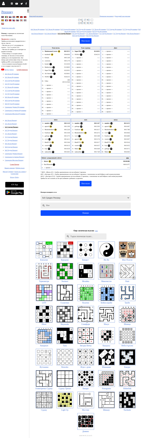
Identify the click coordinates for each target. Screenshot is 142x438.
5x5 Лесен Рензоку (11, 124)
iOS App (14, 185)
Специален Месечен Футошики (15, 114)
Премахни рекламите (106, 16)
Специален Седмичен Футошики (15, 110)
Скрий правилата (22, 69)
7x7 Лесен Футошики (12, 87)
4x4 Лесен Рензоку (11, 120)
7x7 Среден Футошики (12, 90)
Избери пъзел (20, 168)
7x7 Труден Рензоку (11, 140)
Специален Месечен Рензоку (14, 160)
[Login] (3, 4)
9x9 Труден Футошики (12, 104)
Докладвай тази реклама (122, 16)
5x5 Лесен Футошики (12, 77)
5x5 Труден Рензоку (11, 130)
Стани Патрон (14, 164)
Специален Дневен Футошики (14, 107)
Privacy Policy (14, 177)
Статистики (14, 173)
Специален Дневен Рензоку (14, 153)
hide (96, 231)
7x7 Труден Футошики (12, 94)
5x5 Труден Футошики (12, 84)
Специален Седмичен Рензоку (14, 157)
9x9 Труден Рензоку (11, 150)
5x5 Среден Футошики (12, 80)
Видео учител (9, 69)
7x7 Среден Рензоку (11, 137)
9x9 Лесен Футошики (12, 97)
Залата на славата (20, 171)
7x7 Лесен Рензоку (11, 133)
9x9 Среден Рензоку (11, 147)
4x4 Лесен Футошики (12, 74)
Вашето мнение (10, 168)
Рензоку (7, 12)
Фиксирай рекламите (36, 16)
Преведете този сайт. (8, 28)
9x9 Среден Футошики (12, 100)
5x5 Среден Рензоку (11, 127)
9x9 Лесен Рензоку (11, 143)
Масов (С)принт (8, 171)
